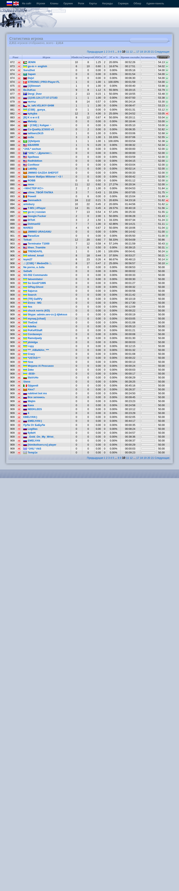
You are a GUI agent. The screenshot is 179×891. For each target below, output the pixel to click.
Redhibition (32, 160)
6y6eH (29, 432)
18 (141, 51)
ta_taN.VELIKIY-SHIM (38, 105)
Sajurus (30, 290)
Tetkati (27, 239)
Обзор (137, 3)
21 (152, 51)
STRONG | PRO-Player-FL (41, 81)
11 (127, 51)
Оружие (68, 3)
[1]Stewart (31, 85)
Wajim (29, 401)
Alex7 (29, 389)
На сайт (26, 3)
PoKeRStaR (32, 330)
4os (27, 306)
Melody (30, 121)
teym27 (27, 259)
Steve (26, 381)
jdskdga (30, 342)
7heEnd (30, 322)
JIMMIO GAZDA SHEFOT (40, 172)
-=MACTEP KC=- (33, 188)
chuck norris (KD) (36, 310)
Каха (28, 405)
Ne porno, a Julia (33, 267)
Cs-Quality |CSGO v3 (38, 129)
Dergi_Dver (32, 93)
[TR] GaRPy (32, 298)
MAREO (28, 227)
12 (131, 51)
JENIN (29, 62)
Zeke (28, 369)
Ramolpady (32, 338)
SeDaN (27, 271)
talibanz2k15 (33, 133)
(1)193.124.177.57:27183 (40, 97)
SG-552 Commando (35, 275)
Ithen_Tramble (34, 247)
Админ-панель (155, 3)
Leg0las (30, 428)
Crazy (29, 353)
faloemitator (33, 279)
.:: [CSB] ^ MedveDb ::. (37, 263)
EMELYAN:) (32, 420)
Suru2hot (29, 70)
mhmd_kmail (33, 255)
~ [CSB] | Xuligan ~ (37, 125)
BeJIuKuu (29, 89)
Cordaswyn (32, 334)
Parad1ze (31, 235)
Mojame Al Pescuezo (38, 365)
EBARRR (31, 144)
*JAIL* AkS (32, 448)
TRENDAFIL (33, 251)
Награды (107, 3)
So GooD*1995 (34, 283)
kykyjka (30, 113)
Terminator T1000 (36, 243)
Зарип (29, 74)
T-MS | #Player (34, 208)
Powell (29, 196)
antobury (29, 204)
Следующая (162, 51)
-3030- (29, 373)
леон (28, 184)
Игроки (40, 3)
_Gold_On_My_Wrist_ (39, 436)
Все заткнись (34, 397)
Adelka (29, 326)
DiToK (29, 219)
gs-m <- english (35, 66)
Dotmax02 (31, 223)
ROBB (29, 180)
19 (145, 51)
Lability (30, 168)
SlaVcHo (30, 377)
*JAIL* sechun (32, 148)
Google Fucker (34, 216)
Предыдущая (95, 51)
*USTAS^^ (32, 357)
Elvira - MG (32, 302)
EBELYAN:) (30, 416)
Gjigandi (30, 385)
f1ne (28, 361)
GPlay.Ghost (33, 286)
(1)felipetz (31, 141)
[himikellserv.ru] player (39, 444)
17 (137, 51)
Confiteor (31, 164)
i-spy (28, 346)
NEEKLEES (32, 409)
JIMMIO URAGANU (37, 231)
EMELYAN (31, 440)
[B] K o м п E (31, 117)
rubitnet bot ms (35, 393)
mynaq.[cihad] (34, 318)
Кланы (54, 3)
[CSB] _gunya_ (34, 109)
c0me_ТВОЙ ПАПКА (38, 192)
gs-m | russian (34, 211)
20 (148, 51)
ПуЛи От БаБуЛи (34, 424)
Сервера (123, 3)
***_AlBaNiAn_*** (36, 350)
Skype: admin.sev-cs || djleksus (45, 314)
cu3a (28, 137)
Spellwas (31, 156)
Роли (81, 3)
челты (29, 101)
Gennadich (32, 200)
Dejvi (28, 78)
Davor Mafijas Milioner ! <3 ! (43, 176)
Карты (93, 3)
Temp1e (30, 452)
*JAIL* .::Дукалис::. (37, 152)
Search (29, 294)
